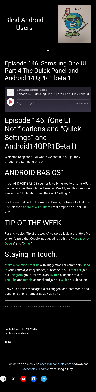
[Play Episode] (10, 102)
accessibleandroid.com (55, 364)
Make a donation (16, 265)
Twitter (54, 275)
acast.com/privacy (37, 306)
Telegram (16, 275)
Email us (33, 265)
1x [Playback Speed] (25, 103)
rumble (28, 280)
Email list (75, 270)
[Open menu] (48, 50)
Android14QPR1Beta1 (37, 207)
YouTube (11, 280)
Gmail (27, 243)
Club (64, 280)
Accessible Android (36, 369)
